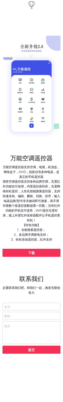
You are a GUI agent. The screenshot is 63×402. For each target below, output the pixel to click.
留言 (7, 326)
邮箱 (7, 316)
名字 (7, 306)
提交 (31, 349)
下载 (31, 252)
